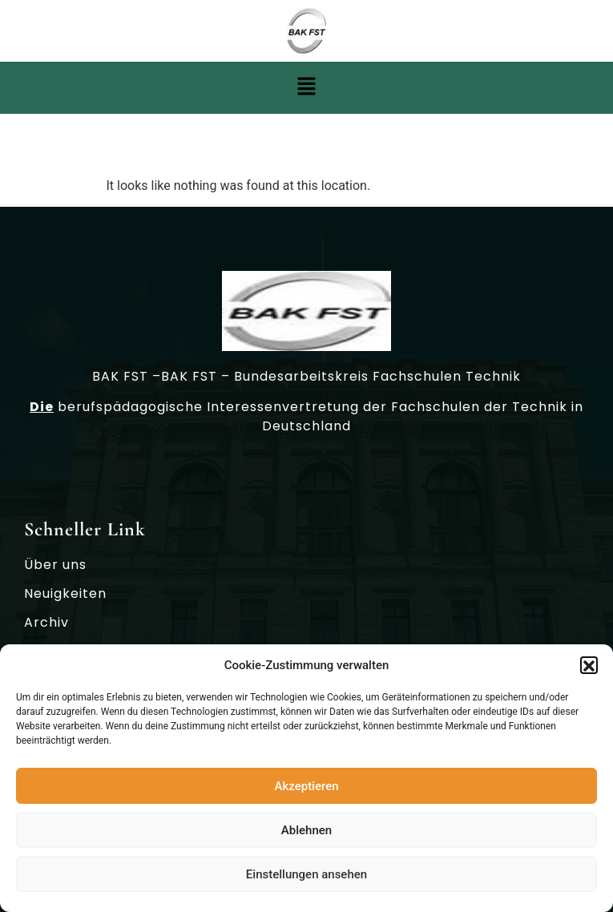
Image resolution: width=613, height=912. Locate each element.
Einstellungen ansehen (306, 878)
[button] (589, 670)
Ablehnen (306, 834)
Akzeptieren (306, 790)
